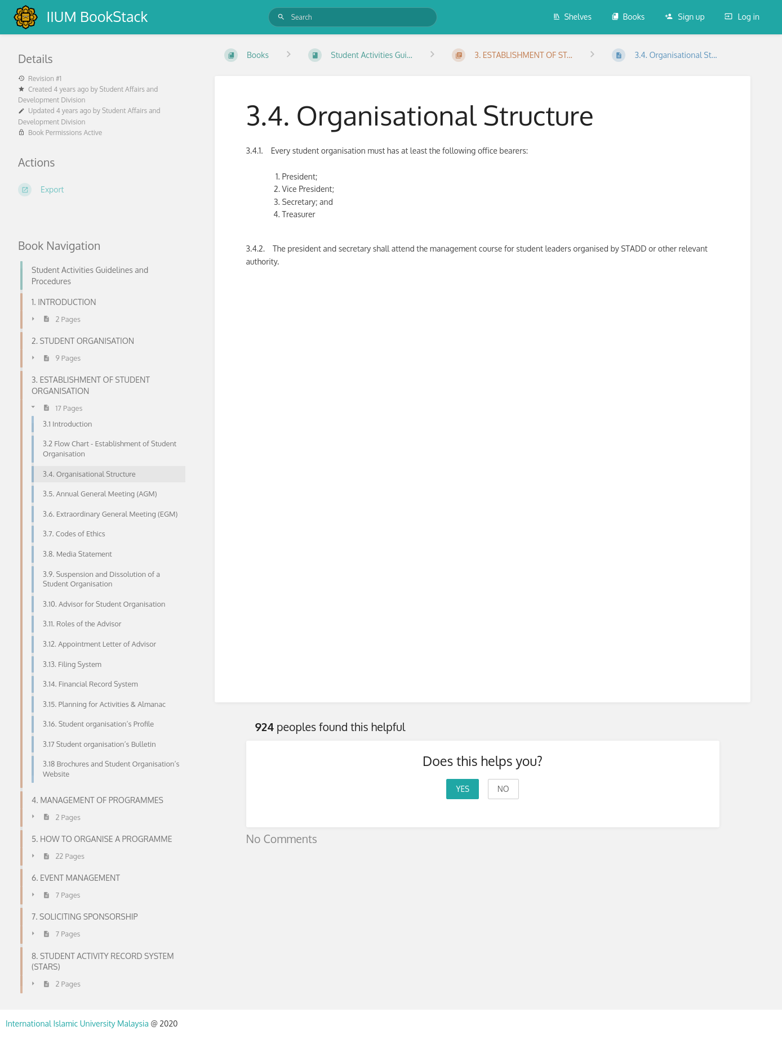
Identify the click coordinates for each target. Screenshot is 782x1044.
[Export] (103, 189)
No (503, 789)
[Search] (281, 17)
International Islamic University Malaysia (78, 1023)
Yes (462, 789)
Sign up (685, 16)
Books (628, 16)
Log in (742, 16)
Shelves (572, 16)
